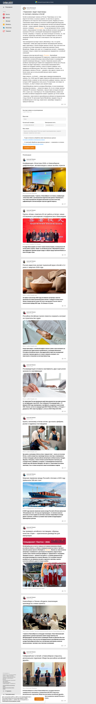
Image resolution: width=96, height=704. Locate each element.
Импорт (28, 313)
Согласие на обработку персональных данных (34, 139)
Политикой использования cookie (11, 701)
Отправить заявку (29, 147)
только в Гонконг (39, 28)
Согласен (39, 699)
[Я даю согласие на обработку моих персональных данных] (23, 138)
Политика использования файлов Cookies (8, 688)
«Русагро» (46, 55)
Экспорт (28, 9)
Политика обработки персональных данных (9, 686)
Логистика (29, 160)
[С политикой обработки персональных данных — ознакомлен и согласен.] (23, 142)
